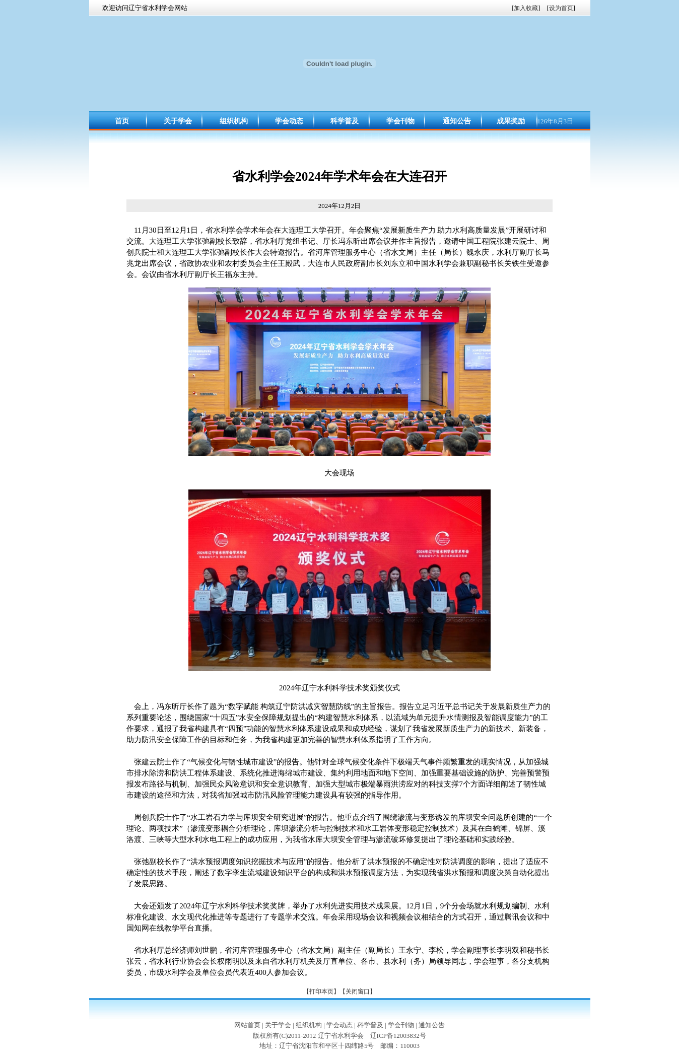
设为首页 (561, 8)
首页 (122, 121)
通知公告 (457, 121)
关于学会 (178, 121)
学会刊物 (400, 121)
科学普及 (344, 121)
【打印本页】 (321, 991)
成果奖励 (511, 121)
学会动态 (289, 121)
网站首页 (247, 1025)
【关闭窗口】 (358, 991)
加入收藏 (526, 8)
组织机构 (234, 121)
